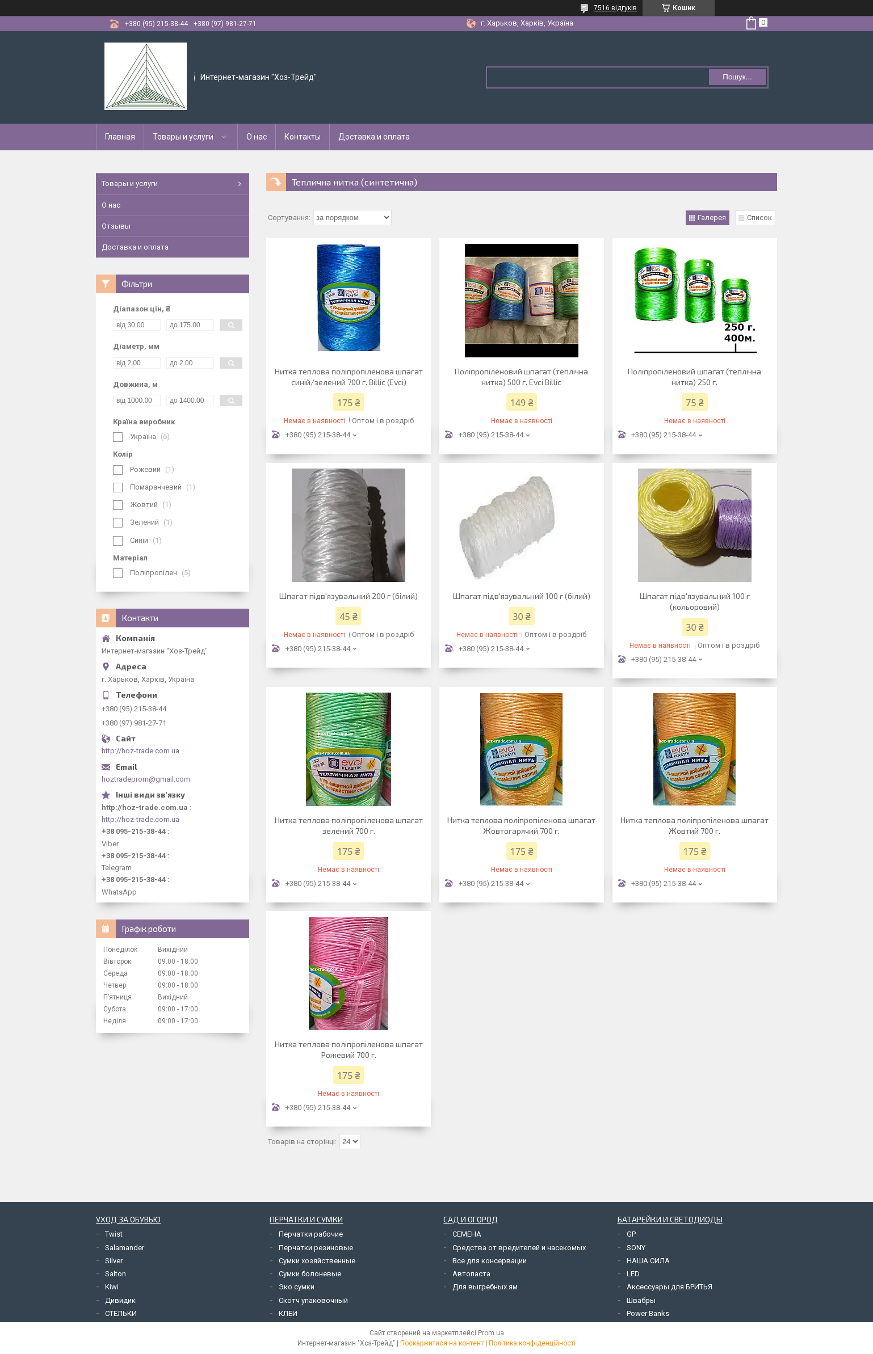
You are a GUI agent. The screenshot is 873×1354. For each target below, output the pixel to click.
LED (633, 1273)
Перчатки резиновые (316, 1247)
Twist (114, 1234)
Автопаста (471, 1273)
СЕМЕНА (466, 1234)
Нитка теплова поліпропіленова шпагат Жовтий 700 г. (694, 825)
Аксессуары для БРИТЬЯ (669, 1287)
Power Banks (648, 1313)
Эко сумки (296, 1287)
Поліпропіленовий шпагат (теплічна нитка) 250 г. (694, 376)
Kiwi (112, 1287)
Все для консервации (489, 1260)
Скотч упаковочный (313, 1300)
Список (759, 217)
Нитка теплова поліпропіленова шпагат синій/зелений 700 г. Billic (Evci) (349, 376)
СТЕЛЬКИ (121, 1313)
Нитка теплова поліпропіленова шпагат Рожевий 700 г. (349, 1049)
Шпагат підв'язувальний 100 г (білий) (521, 596)
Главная (120, 136)
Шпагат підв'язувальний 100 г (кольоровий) (695, 601)
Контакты (302, 136)
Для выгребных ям (485, 1287)
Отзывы (116, 226)
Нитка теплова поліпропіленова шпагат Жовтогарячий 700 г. (521, 825)
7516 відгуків (615, 8)
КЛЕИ (288, 1313)
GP (631, 1234)
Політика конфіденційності (532, 1343)
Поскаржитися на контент (442, 1343)
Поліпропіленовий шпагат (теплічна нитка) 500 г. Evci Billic (521, 376)
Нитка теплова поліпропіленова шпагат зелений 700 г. (349, 825)
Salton (115, 1273)
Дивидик (120, 1300)
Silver (114, 1260)
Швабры (641, 1300)
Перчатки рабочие (311, 1234)
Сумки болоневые (310, 1273)
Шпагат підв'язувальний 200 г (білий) (348, 596)
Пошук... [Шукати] (737, 77)
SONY (636, 1247)
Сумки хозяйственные (317, 1260)
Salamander (124, 1247)
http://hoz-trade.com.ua (140, 750)
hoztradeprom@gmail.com (146, 779)
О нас (256, 136)
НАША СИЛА (648, 1260)
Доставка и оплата (374, 136)
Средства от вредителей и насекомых (519, 1247)
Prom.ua (491, 1333)
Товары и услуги (183, 136)
